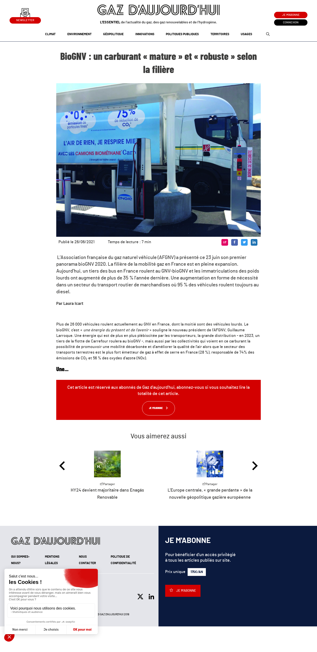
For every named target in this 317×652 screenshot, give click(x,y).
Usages (246, 34)
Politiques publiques (182, 34)
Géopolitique (113, 34)
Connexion (291, 22)
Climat (50, 34)
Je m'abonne (291, 15)
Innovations (144, 34)
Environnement (79, 34)
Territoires (220, 34)
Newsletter (25, 19)
